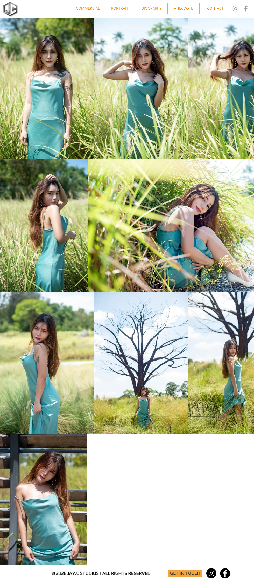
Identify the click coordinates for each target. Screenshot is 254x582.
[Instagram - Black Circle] (211, 573)
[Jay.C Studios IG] (235, 8)
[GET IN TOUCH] (185, 573)
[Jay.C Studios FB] (246, 8)
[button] (88, 8)
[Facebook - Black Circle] (225, 573)
